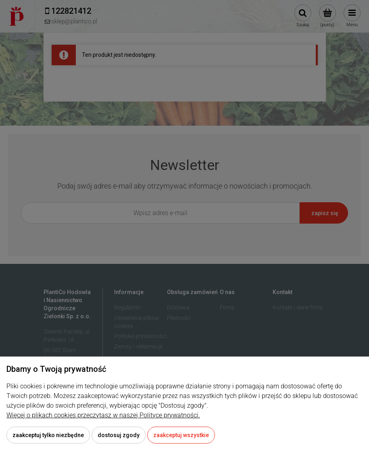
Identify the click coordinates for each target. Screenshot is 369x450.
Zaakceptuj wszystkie (181, 435)
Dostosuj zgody (119, 435)
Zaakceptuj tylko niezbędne (48, 435)
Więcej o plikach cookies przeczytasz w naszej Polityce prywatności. (103, 415)
